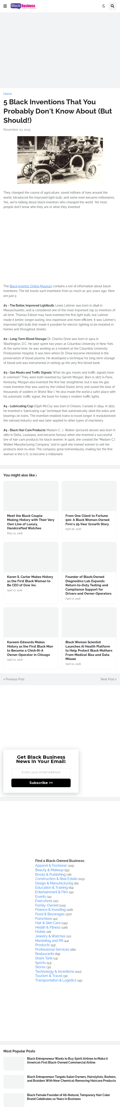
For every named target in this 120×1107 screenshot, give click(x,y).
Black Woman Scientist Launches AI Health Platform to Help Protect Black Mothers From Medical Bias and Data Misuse (88, 650)
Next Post (107, 679)
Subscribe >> (41, 783)
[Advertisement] (60, 46)
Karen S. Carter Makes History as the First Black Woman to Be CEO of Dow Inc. (30, 581)
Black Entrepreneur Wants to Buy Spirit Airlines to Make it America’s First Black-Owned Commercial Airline (67, 1060)
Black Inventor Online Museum (31, 286)
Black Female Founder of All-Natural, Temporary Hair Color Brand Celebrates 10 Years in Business (68, 1097)
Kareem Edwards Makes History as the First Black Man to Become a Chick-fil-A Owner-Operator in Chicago (30, 648)
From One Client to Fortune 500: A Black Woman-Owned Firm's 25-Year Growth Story (87, 520)
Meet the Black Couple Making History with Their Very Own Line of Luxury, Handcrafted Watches (30, 522)
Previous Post (15, 679)
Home (7, 93)
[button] (5, 6)
